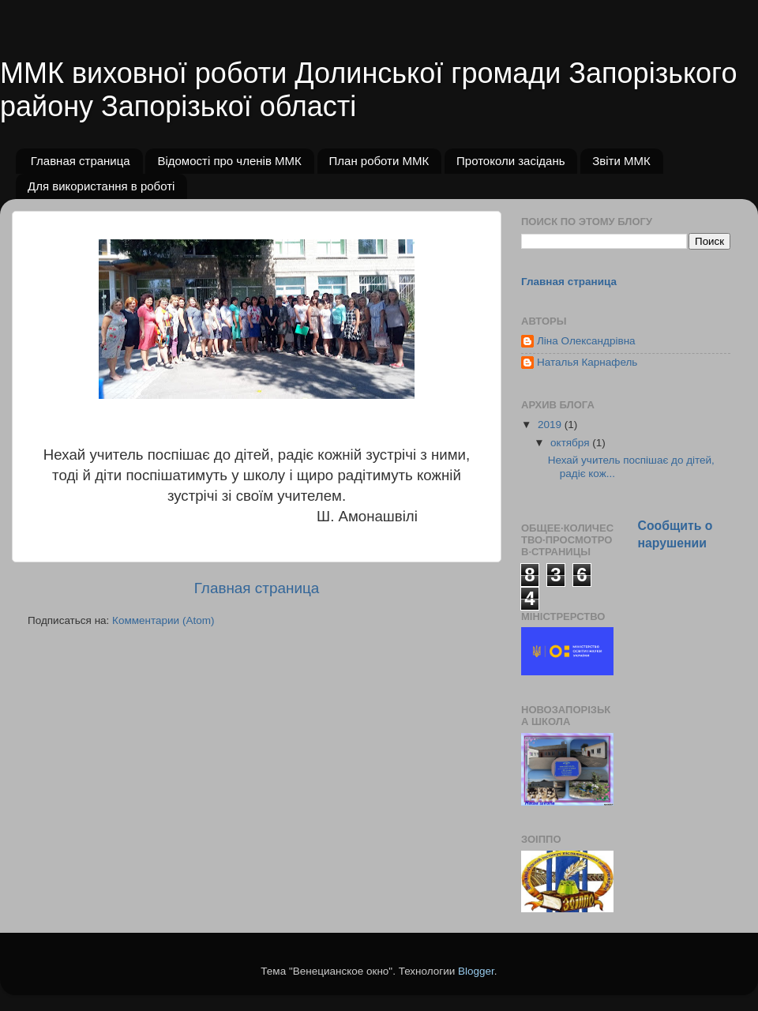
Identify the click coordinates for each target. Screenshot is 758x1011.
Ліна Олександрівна (586, 341)
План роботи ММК (379, 160)
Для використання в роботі (101, 186)
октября (571, 443)
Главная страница (80, 160)
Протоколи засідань (510, 160)
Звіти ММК (621, 160)
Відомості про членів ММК (229, 160)
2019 (551, 424)
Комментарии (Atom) (163, 620)
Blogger (476, 971)
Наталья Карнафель (587, 362)
